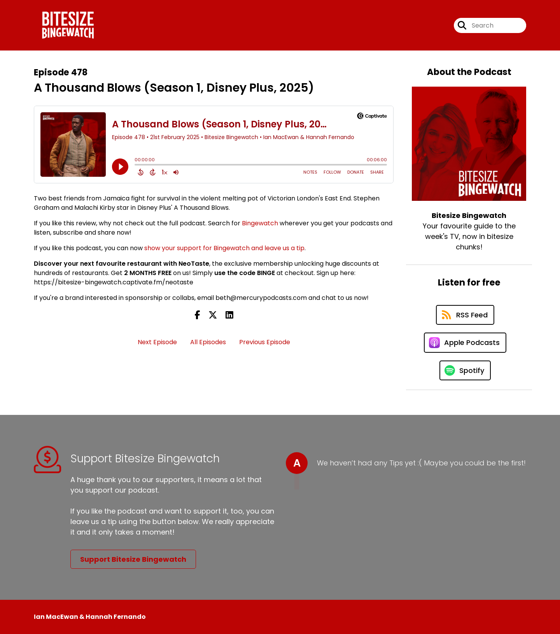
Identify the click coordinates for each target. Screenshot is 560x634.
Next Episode (157, 342)
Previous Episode (264, 342)
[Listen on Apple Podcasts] (465, 343)
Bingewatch (260, 223)
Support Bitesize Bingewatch (133, 559)
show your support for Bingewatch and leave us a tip (224, 248)
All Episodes (208, 342)
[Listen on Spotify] (465, 370)
